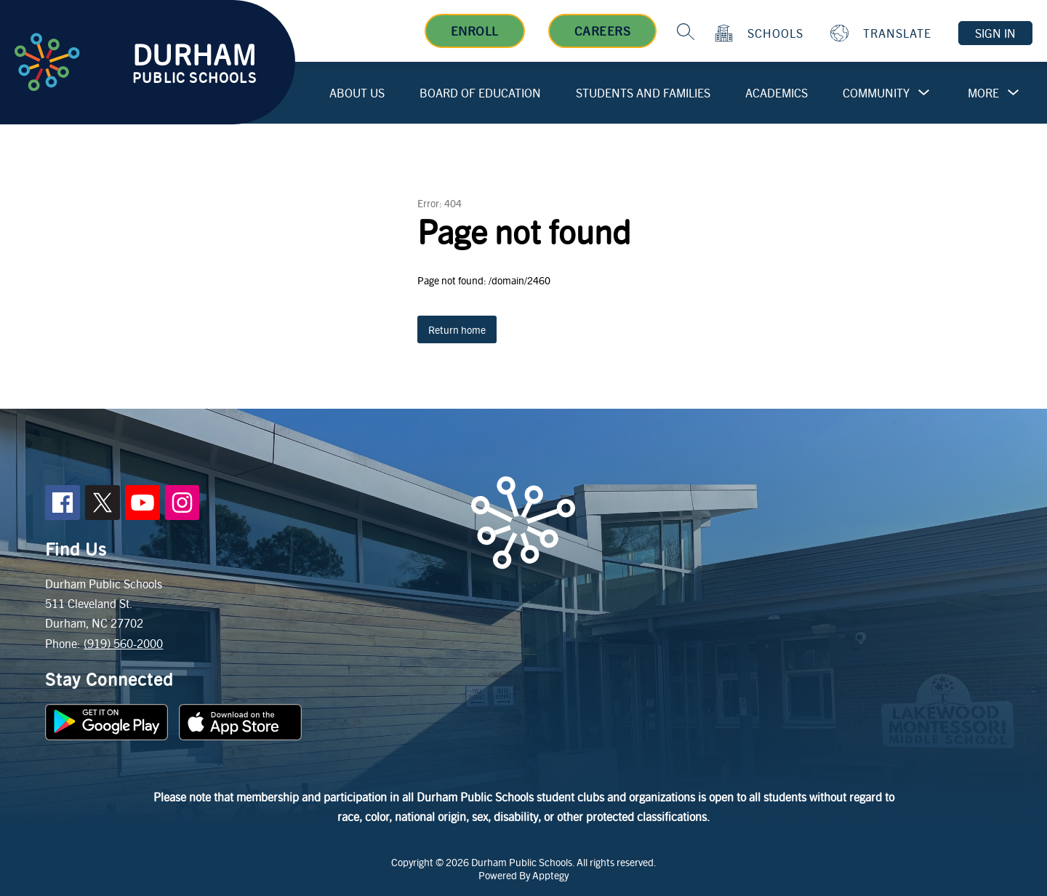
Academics (776, 92)
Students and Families (643, 92)
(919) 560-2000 (123, 643)
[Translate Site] (882, 33)
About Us (357, 92)
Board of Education (480, 92)
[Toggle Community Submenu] (924, 93)
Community (876, 92)
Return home (457, 329)
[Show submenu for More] (983, 93)
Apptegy (550, 874)
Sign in (995, 33)
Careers (602, 31)
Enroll (475, 31)
